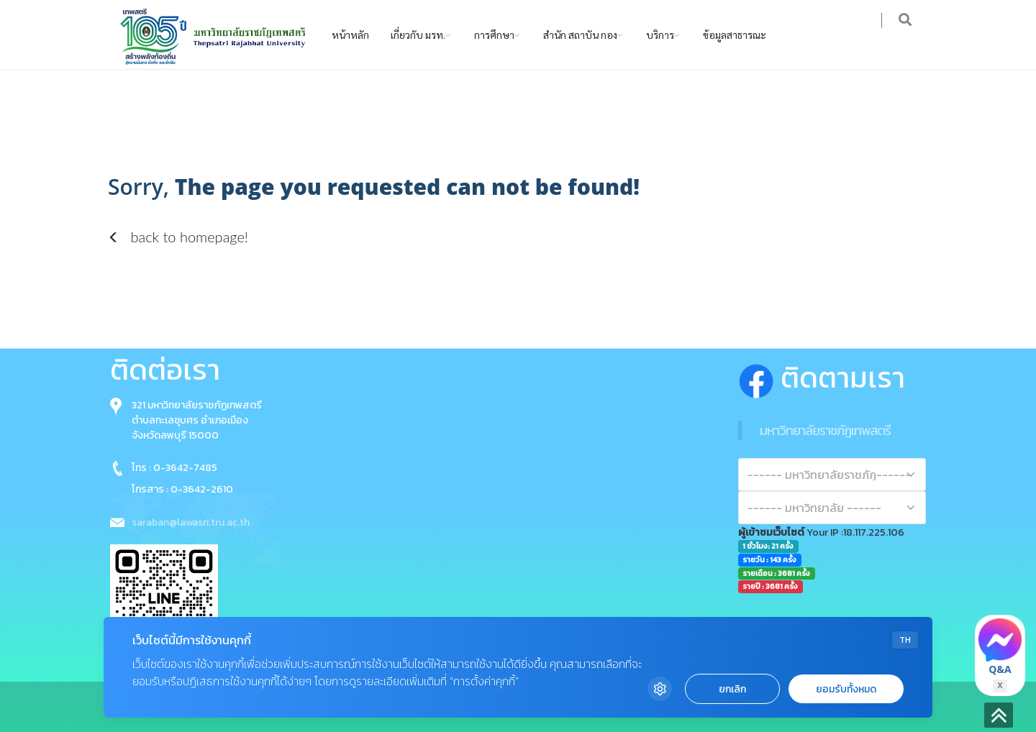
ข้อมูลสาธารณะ (734, 34)
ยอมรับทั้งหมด (846, 689)
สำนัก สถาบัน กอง (580, 34)
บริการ (660, 34)
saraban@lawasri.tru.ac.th (191, 522)
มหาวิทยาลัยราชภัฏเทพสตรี (825, 430)
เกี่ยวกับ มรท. (418, 34)
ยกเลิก (732, 689)
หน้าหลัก (350, 34)
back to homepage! (178, 236)
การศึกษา (494, 34)
